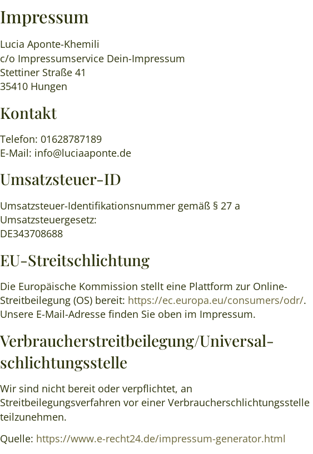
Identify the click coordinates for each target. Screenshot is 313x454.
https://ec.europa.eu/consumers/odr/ (216, 300)
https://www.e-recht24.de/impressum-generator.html (161, 438)
